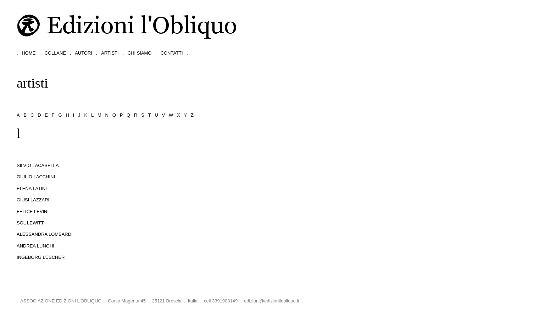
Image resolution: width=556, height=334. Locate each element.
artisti (109, 53)
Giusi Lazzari (33, 199)
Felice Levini (33, 211)
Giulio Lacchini (36, 176)
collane (55, 53)
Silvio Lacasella (38, 165)
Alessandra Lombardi (45, 234)
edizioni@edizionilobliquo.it (271, 301)
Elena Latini (32, 188)
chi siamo (140, 53)
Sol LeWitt (30, 223)
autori (83, 53)
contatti (172, 53)
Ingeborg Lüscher (41, 257)
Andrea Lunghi (35, 246)
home (28, 53)
